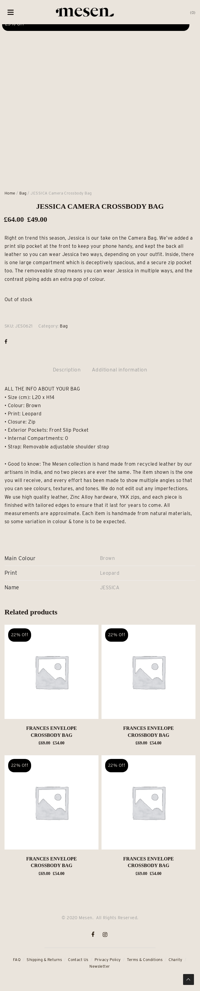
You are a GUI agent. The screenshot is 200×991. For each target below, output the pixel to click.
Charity (175, 959)
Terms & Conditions (145, 959)
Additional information (119, 370)
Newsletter (99, 966)
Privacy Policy (108, 959)
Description (67, 370)
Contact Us (78, 959)
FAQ (17, 959)
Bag (22, 193)
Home (10, 193)
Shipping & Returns (44, 959)
